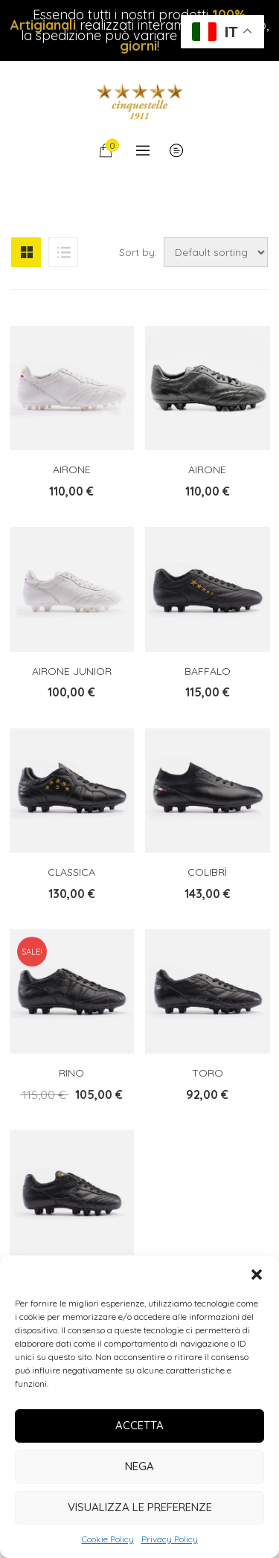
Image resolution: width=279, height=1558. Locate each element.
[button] (256, 1274)
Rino (71, 1073)
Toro (207, 1073)
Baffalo (208, 671)
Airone (72, 469)
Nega (139, 1466)
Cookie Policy (108, 1539)
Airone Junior (72, 671)
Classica (71, 872)
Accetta (139, 1425)
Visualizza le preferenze (140, 1507)
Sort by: (138, 252)
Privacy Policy (169, 1539)
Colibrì (207, 872)
